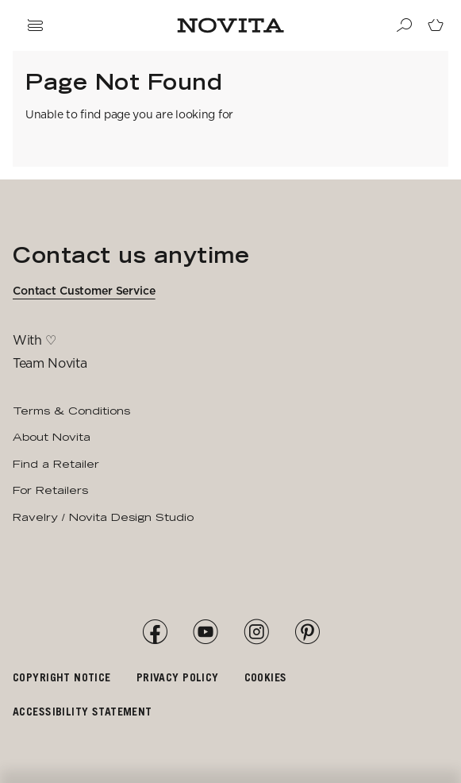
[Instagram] (256, 632)
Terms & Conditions (71, 410)
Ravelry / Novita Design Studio (103, 517)
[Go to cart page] (435, 25)
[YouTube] (205, 632)
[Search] (404, 25)
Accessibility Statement (82, 711)
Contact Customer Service (84, 290)
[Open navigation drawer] (35, 25)
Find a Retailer (56, 463)
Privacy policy (177, 677)
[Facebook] (154, 632)
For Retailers (50, 490)
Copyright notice (62, 677)
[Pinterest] (307, 632)
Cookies (265, 677)
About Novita (51, 436)
